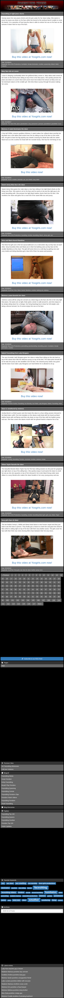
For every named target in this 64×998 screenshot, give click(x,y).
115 (23, 604)
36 (33, 582)
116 (29, 604)
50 (33, 586)
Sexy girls (17, 570)
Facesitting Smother (8, 820)
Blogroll (5, 773)
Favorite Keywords (9, 880)
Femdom (21, 459)
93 (37, 597)
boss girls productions (47, 883)
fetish (56, 64)
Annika (43, 459)
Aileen (53, 515)
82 (50, 593)
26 (50, 579)
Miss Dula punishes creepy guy (12, 993)
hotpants (4, 66)
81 (46, 593)
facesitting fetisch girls (39, 515)
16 (7, 579)
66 (41, 589)
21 (28, 579)
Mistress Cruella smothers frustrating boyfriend (17, 996)
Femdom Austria (12, 403)
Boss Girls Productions (14, 64)
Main (3, 666)
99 (3, 600)
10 (44, 575)
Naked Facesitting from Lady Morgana (15, 353)
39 (46, 582)
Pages (5, 663)
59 (11, 589)
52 (41, 586)
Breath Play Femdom (9, 785)
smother (41, 64)
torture (60, 900)
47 (20, 586)
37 (37, 582)
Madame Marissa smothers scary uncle (15, 984)
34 (24, 582)
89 (20, 597)
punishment (58, 896)
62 (24, 589)
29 (3, 582)
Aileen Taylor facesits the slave (13, 464)
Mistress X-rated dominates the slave (15, 129)
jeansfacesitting (32, 346)
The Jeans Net (12, 124)
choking (10, 459)
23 (37, 579)
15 (3, 579)
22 (33, 579)
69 (54, 589)
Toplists (5, 811)
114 (18, 604)
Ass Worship (28, 403)
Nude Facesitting (7, 803)
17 (11, 579)
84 (59, 593)
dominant (27, 459)
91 (28, 597)
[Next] (40, 604)
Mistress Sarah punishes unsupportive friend (16, 978)
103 (23, 600)
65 (37, 589)
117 (34, 604)
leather (33, 570)
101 (12, 600)
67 (46, 589)
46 (16, 586)
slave (29, 570)
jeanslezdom (24, 124)
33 (20, 582)
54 (50, 586)
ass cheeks (29, 179)
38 (41, 582)
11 (48, 575)
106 (38, 600)
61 (20, 589)
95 (46, 597)
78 (33, 593)
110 (59, 600)
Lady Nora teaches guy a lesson (12, 968)
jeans (18, 124)
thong (54, 900)
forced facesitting (37, 892)
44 (7, 586)
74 (16, 593)
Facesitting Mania (7, 776)
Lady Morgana (43, 403)
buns (41, 570)
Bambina (28, 290)
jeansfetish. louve (56, 124)
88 (16, 597)
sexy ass (16, 900)
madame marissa (15, 896)
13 (57, 575)
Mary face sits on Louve (10, 71)
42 (59, 582)
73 (11, 593)
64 (33, 589)
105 (33, 600)
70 (59, 589)
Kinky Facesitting (7, 782)
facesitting (24, 235)
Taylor (57, 515)
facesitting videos (9, 892)
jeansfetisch (47, 124)
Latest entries (7, 965)
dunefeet (14, 888)
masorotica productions (30, 896)
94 (41, 597)
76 (24, 593)
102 (17, 600)
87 (11, 597)
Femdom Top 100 (7, 823)
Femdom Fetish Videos (9, 797)
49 (28, 586)
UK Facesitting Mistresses (10, 766)
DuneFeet (10, 290)
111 (3, 604)
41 (54, 582)
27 (54, 579)
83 (54, 593)
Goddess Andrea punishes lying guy (13, 975)
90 (24, 597)
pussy (37, 570)
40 (50, 582)
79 (37, 593)
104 (28, 600)
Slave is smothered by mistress (13, 409)
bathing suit (40, 290)
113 (13, 604)
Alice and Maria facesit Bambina (13, 240)
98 (59, 597)
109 (53, 600)
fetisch (53, 64)
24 (41, 579)
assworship (47, 64)
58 (7, 589)
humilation (24, 64)
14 (61, 575)
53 (46, 586)
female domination (33, 64)
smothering (46, 900)
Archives (6, 907)
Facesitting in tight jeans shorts (13, 14)
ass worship (32, 883)
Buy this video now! (32, 172)
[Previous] (5, 575)
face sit (25, 570)
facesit (10, 179)
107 (43, 600)
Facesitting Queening (9, 788)
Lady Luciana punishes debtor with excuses (16, 981)
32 (16, 582)
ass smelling (21, 883)
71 (3, 593)
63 (28, 589)
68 (50, 589)
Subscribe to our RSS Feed (32, 659)
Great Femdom (7, 779)
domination (5, 888)
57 (3, 589)
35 (28, 582)
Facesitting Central (8, 791)
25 (46, 579)
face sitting (22, 888)
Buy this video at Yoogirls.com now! (32, 56)
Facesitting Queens (8, 817)
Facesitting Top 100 (8, 814)
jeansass (40, 124)
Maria (19, 290)
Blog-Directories (8, 807)
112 (8, 604)
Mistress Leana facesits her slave (13, 295)
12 (52, 575)
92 (33, 597)
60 (16, 589)
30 (7, 582)
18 (16, 579)
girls (49, 235)
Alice (15, 290)
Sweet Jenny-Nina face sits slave (13, 185)
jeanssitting (24, 346)
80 (41, 593)
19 (20, 579)
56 (59, 586)
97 (54, 597)
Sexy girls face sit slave (10, 520)
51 (37, 586)
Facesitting (21, 403)
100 (7, 600)
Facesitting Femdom (8, 800)
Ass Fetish (35, 403)
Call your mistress (7, 769)
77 (28, 593)
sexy (29, 124)
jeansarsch (35, 124)
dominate (20, 179)
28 (59, 579)
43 (3, 586)
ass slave (10, 883)
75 (20, 593)
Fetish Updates (7, 826)
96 (50, 597)
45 (11, 586)
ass (24, 179)
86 (7, 597)
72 (7, 593)
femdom (21, 892)
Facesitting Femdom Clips (10, 794)
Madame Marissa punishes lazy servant (15, 972)
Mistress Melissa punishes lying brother (15, 990)
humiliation (51, 892)
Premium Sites (8, 763)
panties (49, 896)
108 (48, 600)
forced (28, 892)
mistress (46, 290)
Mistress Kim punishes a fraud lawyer (14, 987)
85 (3, 597)
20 (24, 579)
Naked (49, 403)
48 (24, 586)
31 (11, 582)
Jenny (45, 235)
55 (54, 586)
